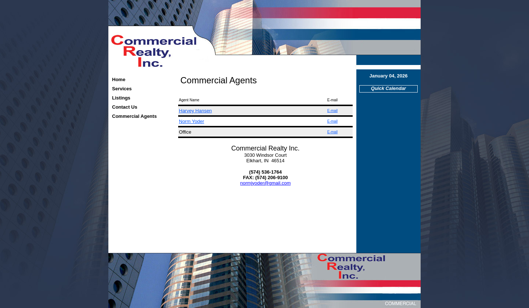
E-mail (332, 111)
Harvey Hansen (195, 110)
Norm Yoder (191, 121)
